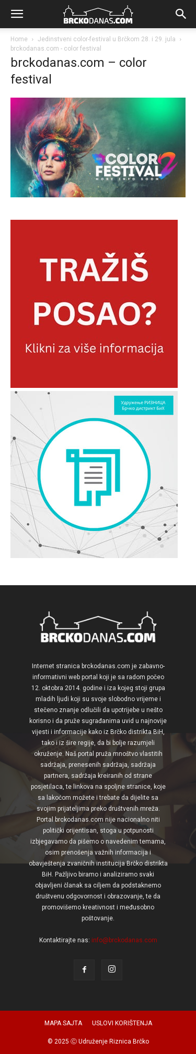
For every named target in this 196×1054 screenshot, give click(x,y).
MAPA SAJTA (63, 1023)
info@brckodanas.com (124, 940)
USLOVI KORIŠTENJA (122, 1023)
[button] (16, 14)
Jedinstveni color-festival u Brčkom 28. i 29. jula (107, 39)
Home (19, 39)
